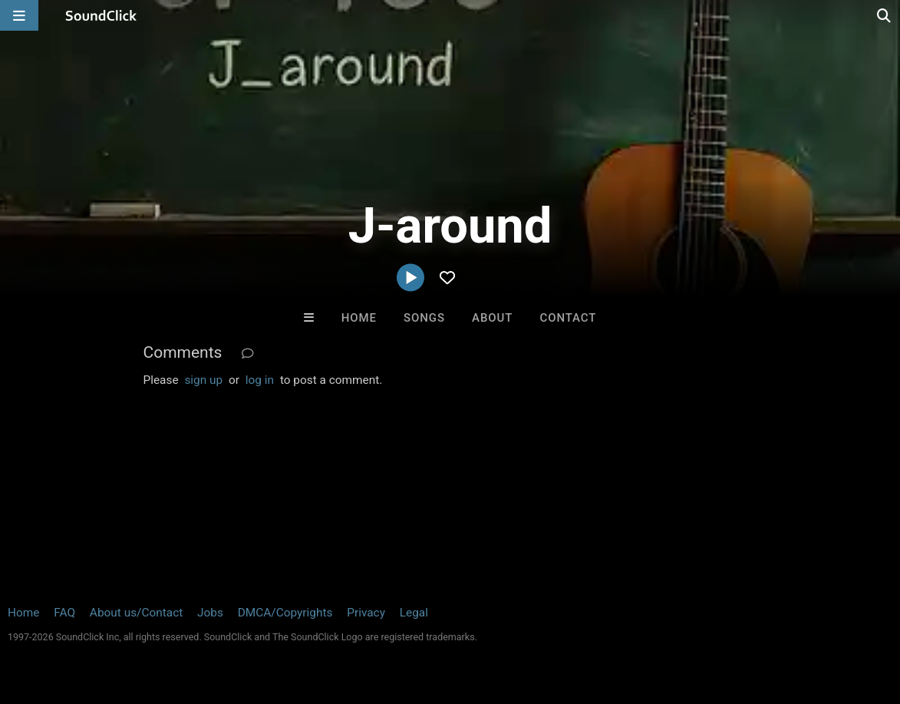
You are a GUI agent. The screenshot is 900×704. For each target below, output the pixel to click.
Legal (414, 613)
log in (260, 380)
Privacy (366, 613)
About (492, 318)
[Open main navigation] (19, 15)
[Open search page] (884, 15)
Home (359, 318)
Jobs (210, 613)
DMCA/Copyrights (285, 613)
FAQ (64, 613)
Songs (424, 318)
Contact (568, 318)
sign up (203, 380)
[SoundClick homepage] (101, 15)
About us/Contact (136, 613)
